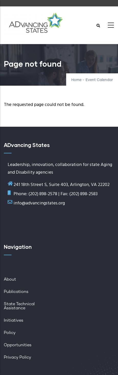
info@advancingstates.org (39, 203)
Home (76, 80)
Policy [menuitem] (10, 333)
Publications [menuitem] (16, 292)
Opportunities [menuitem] (17, 345)
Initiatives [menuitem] (13, 320)
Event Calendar (99, 80)
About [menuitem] (10, 279)
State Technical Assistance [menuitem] (19, 306)
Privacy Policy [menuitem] (17, 357)
